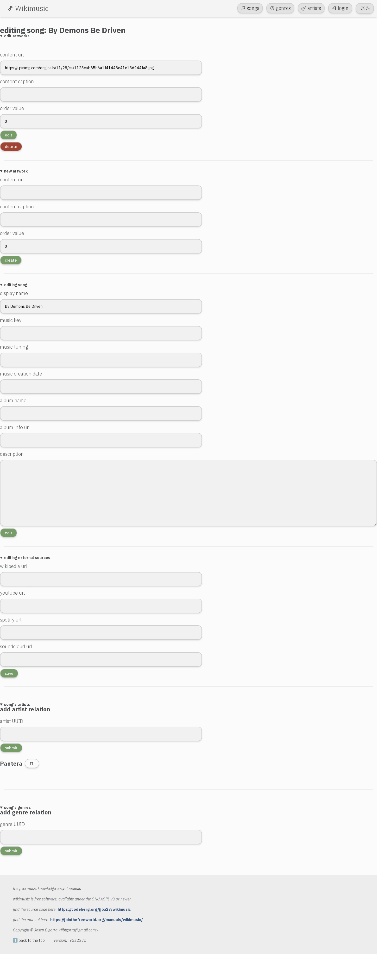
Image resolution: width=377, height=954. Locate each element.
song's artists (17, 704)
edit (8, 135)
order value (12, 108)
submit (11, 747)
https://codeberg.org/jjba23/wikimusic (94, 909)
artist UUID (11, 721)
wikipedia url (13, 566)
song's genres (17, 807)
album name (13, 400)
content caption (17, 81)
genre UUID (12, 824)
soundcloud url (16, 646)
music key (10, 320)
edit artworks (17, 36)
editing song (15, 285)
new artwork (16, 171)
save (9, 673)
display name (14, 293)
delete (11, 146)
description (12, 454)
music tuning (14, 347)
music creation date (21, 373)
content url (12, 54)
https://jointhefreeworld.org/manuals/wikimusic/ (96, 920)
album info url (15, 427)
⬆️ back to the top (29, 940)
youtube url (12, 593)
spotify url (10, 619)
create (11, 260)
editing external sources (27, 558)
